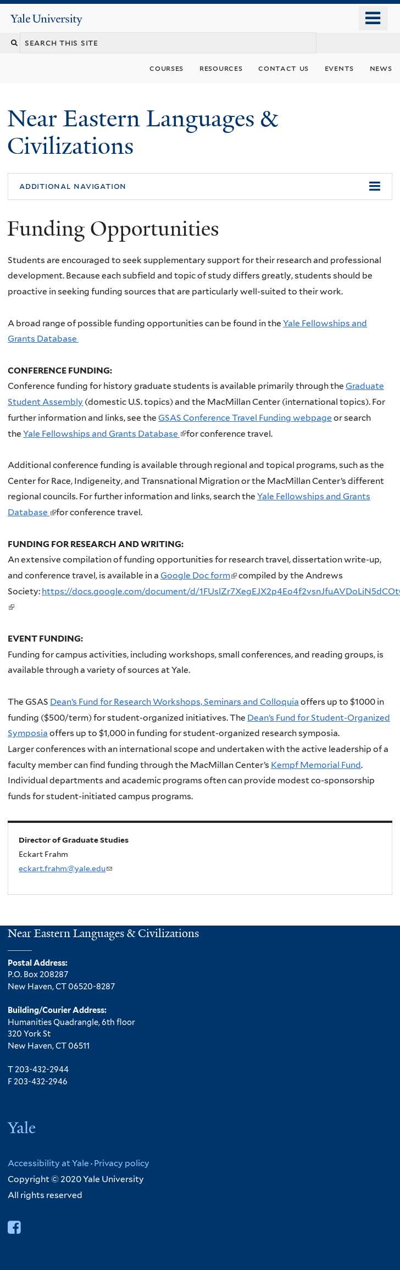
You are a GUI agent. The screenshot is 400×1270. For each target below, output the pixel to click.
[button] (200, 187)
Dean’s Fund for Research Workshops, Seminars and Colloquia (174, 702)
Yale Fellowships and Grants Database (104, 433)
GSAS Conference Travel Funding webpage (245, 418)
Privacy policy (121, 1163)
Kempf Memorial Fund (316, 765)
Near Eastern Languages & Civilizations (142, 132)
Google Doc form (198, 575)
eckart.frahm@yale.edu (65, 868)
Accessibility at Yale (48, 1163)
